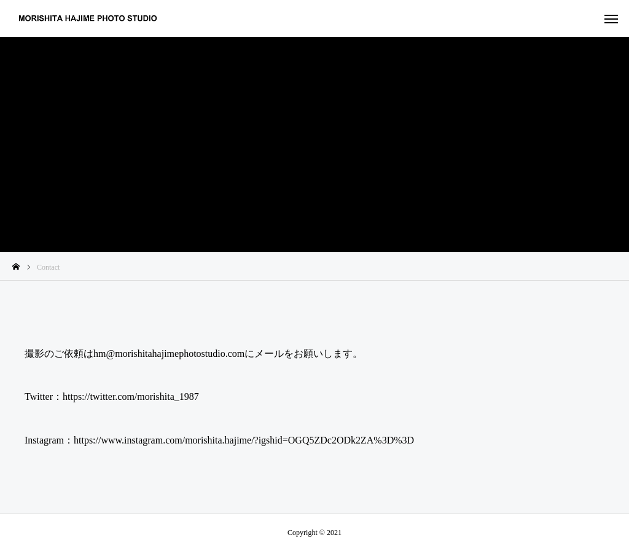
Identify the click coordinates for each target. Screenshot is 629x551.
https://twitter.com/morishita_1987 (131, 396)
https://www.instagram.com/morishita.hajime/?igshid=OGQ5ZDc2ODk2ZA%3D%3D (244, 440)
